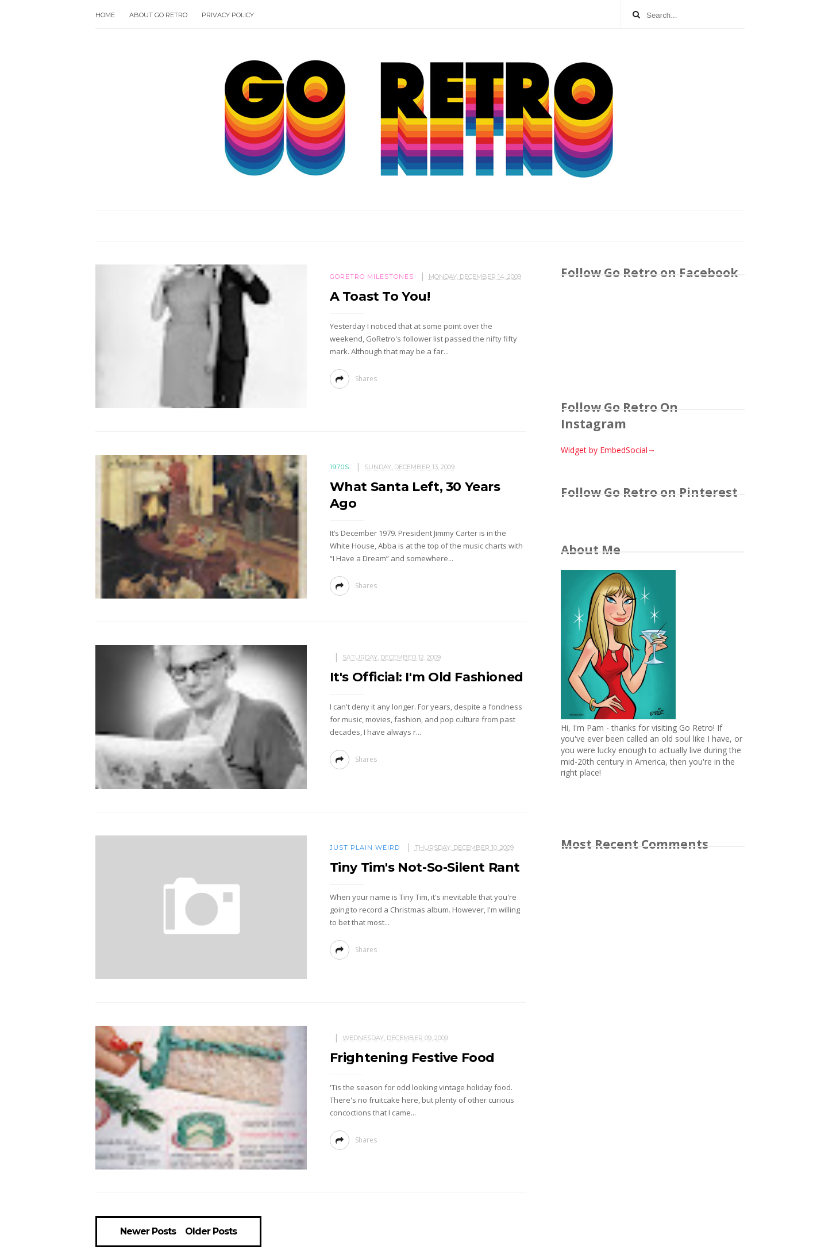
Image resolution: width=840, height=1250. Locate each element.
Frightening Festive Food (412, 1057)
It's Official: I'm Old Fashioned (426, 677)
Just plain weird (365, 847)
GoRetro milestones (372, 277)
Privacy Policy (228, 15)
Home (105, 15)
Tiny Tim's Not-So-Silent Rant (425, 867)
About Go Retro (158, 15)
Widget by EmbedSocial (608, 449)
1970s (339, 467)
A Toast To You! (380, 296)
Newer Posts (148, 1231)
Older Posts (211, 1231)
